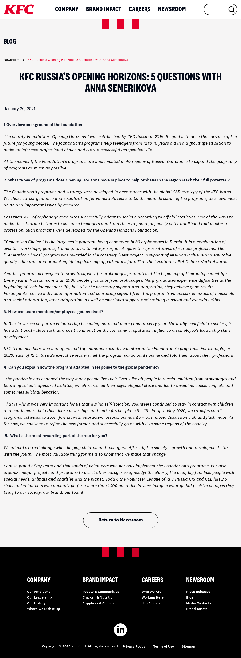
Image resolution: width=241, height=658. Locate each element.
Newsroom (172, 9)
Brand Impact (103, 9)
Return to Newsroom (120, 520)
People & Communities (101, 592)
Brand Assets (196, 609)
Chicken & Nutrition (99, 597)
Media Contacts (198, 603)
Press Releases (198, 592)
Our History (36, 603)
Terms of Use (163, 647)
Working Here (153, 597)
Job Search (151, 603)
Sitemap (188, 647)
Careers (139, 9)
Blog (189, 597)
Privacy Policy (134, 647)
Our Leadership (39, 597)
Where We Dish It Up (43, 609)
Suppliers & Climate (99, 603)
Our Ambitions (38, 592)
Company (67, 9)
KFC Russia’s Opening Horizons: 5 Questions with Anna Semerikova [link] (78, 60)
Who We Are (151, 592)
